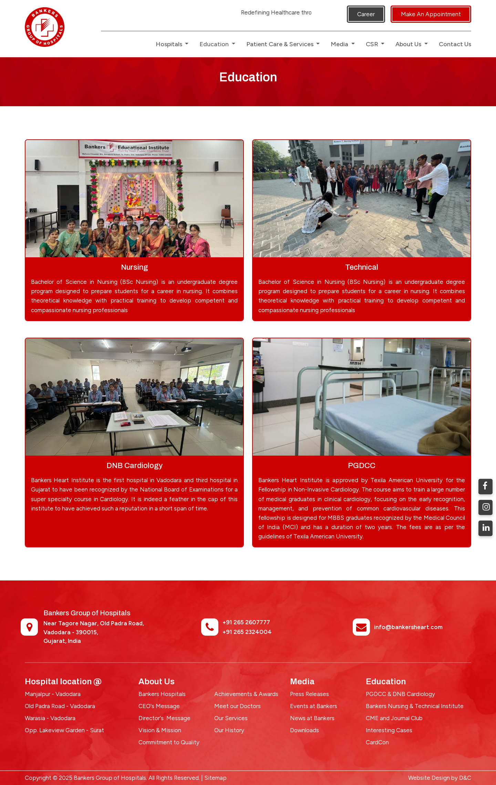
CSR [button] (373, 44)
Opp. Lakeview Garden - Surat (64, 730)
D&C (465, 777)
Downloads (304, 730)
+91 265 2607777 (246, 622)
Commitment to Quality (168, 742)
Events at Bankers (313, 706)
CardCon (377, 742)
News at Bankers (312, 718)
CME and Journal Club (394, 718)
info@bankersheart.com (408, 627)
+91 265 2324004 (247, 631)
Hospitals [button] (170, 44)
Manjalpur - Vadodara (53, 693)
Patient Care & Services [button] (280, 44)
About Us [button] (409, 44)
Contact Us (455, 44)
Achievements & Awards (246, 693)
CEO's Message (159, 706)
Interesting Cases (389, 730)
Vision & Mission (159, 730)
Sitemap (215, 777)
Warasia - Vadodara (50, 718)
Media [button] (340, 44)
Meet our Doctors (237, 706)
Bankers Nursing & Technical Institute (415, 706)
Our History (229, 730)
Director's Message (164, 718)
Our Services (231, 718)
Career (366, 14)
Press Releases (309, 693)
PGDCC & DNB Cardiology (400, 693)
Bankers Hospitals (162, 693)
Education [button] (214, 44)
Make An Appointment (431, 14)
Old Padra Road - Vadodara (60, 706)
